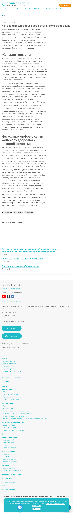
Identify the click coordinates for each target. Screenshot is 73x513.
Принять (36, 509)
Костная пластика (9, 447)
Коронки (6, 454)
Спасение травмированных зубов (15, 416)
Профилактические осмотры (13, 406)
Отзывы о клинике (9, 363)
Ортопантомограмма (10, 394)
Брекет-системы (9, 468)
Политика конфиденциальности (13, 301)
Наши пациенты (8, 366)
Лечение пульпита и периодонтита (15, 411)
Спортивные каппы (10, 462)
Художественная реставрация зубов (16, 413)
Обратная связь (12, 336)
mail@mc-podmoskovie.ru (11, 288)
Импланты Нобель (9, 440)
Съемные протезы (9, 459)
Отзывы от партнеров (11, 374)
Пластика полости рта (11, 427)
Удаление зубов (9, 425)
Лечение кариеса (9, 408)
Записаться (65, 5)
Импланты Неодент (10, 442)
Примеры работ (9, 369)
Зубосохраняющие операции (13, 430)
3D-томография (9, 392)
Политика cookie (36, 505)
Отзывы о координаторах (12, 371)
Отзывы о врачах (9, 361)
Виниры (6, 456)
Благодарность (11, 328)
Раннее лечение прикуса (12, 470)
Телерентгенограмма (11, 399)
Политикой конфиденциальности (55, 503)
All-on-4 (5, 445)
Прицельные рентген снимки (13, 397)
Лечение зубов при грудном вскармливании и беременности (25, 419)
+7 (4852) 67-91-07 (12, 285)
